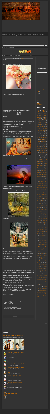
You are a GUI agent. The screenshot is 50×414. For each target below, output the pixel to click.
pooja (40, 177)
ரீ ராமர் (39, 280)
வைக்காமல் (40, 290)
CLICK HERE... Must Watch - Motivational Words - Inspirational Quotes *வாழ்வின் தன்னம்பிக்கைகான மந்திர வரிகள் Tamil (17, 55)
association (39, 167)
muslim (44, 128)
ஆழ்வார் (43, 124)
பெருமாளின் (45, 266)
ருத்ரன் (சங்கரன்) (14, 34)
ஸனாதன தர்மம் (38, 292)
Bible (41, 161)
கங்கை (46, 142)
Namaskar (46, 163)
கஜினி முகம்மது (45, 210)
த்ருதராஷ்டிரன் (45, 249)
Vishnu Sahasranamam (5, 35)
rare (43, 178)
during (45, 170)
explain (43, 137)
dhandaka (37, 170)
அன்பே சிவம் (43, 187)
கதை (45, 143)
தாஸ (37, 240)
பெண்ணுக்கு (38, 153)
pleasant (39, 177)
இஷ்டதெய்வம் (38, 202)
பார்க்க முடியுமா (45, 259)
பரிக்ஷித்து (38, 257)
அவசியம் (39, 194)
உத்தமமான (38, 203)
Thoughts (21, 34)
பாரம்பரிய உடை (41, 259)
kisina (40, 174)
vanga (39, 181)
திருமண (37, 242)
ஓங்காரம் (41, 210)
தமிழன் (38, 110)
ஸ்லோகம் (46, 118)
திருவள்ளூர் (46, 242)
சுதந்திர (38, 229)
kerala (37, 174)
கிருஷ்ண (37, 131)
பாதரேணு (41, 258)
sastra (37, 179)
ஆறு (46, 198)
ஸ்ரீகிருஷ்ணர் (38, 294)
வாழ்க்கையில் (38, 284)
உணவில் (45, 202)
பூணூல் (18, 34)
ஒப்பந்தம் (39, 209)
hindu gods (43, 172)
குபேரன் (41, 218)
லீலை (37, 281)
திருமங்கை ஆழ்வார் (44, 132)
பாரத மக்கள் (38, 259)
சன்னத (37, 225)
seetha (41, 179)
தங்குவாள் (46, 235)
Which (41, 166)
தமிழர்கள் (38, 148)
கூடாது (45, 131)
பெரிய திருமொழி (38, 266)
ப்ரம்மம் (42, 269)
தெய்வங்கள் (41, 247)
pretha (45, 177)
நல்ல (42, 251)
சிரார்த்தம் (46, 227)
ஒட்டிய (37, 209)
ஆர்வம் (44, 198)
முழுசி (37, 277)
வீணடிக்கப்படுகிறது (44, 288)
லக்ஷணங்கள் (43, 280)
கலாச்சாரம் (42, 214)
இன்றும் (42, 200)
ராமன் (38, 135)
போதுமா (41, 268)
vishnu (40, 139)
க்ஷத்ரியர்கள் (38, 224)
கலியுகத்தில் (45, 214)
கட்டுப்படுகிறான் (44, 212)
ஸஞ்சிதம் (42, 291)
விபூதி (39, 286)
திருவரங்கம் (43, 242)
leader (45, 174)
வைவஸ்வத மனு (38, 157)
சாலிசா (37, 227)
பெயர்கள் (41, 153)
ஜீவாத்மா (37, 235)
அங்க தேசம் (43, 183)
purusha (41, 178)
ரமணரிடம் (38, 279)
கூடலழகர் (43, 131)
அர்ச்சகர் (42, 190)
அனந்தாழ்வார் (45, 139)
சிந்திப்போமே (43, 227)
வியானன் (41, 286)
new (39, 176)
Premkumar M (38, 103)
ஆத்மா (40, 140)
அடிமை (41, 129)
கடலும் (41, 211)
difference (45, 121)
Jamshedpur (38, 163)
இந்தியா (42, 141)
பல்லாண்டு (40, 152)
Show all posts (22, 58)
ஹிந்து (45, 117)
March (38, 92)
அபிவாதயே (38, 188)
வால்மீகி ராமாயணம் (41, 34)
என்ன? (37, 207)
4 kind (44, 159)
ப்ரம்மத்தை (39, 269)
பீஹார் (46, 262)
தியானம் (40, 132)
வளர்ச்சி (43, 283)
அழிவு (37, 194)
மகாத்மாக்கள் (46, 270)
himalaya (40, 172)
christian (45, 168)
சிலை (41, 146)
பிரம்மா (45, 260)
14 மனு (37, 159)
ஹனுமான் (38, 119)
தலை (39, 148)
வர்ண (37, 283)
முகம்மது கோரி (43, 275)
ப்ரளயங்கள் (45, 269)
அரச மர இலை (41, 189)
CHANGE (46, 161)
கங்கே (42, 210)
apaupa (37, 167)
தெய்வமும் (41, 248)
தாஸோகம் (40, 240)
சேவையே (43, 231)
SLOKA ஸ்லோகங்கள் (35, 34)
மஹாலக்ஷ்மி (38, 155)
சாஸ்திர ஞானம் (40, 227)
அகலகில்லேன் (40, 183)
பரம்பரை (42, 120)
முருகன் (44, 155)
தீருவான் (41, 244)
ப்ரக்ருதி (45, 268)
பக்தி (40, 118)
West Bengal (39, 166)
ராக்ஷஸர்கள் (43, 279)
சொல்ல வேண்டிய (41, 233)
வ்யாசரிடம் (38, 291)
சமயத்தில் (43, 122)
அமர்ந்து (43, 188)
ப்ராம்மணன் (38, 270)
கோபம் (38, 116)
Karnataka (40, 163)
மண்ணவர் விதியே (38, 271)
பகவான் (45, 115)
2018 (38, 99)
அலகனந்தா (41, 192)
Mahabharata (38, 112)
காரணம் (37, 122)
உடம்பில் (43, 202)
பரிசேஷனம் (41, 257)
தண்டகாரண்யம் (42, 236)
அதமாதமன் (45, 185)
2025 (38, 93)
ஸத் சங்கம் (45, 291)
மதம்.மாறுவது (45, 271)
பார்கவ (46, 152)
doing (44, 170)
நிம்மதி (37, 253)
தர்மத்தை (40, 238)
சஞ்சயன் (45, 224)
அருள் (45, 189)
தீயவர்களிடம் (38, 244)
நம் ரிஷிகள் (9, 34)
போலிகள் (43, 268)
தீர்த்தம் (45, 244)
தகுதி (43, 235)
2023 (38, 95)
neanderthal (38, 176)
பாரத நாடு (46, 258)
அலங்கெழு (43, 192)
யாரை (46, 155)
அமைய (45, 188)
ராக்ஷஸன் (40, 279)
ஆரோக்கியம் (42, 198)
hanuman (46, 137)
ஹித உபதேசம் (43, 295)
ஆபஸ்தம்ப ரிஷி (11, 35)
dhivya (39, 170)
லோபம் (42, 281)
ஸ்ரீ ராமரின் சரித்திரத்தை (42, 293)
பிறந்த (42, 262)
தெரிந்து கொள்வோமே (44, 248)
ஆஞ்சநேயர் (46, 196)
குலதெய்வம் (38, 144)
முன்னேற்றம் (41, 155)
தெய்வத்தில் (38, 248)
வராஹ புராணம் (38, 282)
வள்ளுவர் (40, 135)
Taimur (40, 165)
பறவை (44, 257)
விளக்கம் (41, 121)
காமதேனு (42, 216)
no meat (41, 176)
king (39, 174)
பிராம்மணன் (45, 120)
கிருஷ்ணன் (40, 131)
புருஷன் (39, 264)
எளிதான (42, 142)
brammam (38, 137)
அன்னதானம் (40, 187)
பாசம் (42, 152)
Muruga (42, 163)
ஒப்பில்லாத (42, 209)
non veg (43, 176)
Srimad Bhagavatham (16, 35)
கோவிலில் (37, 223)
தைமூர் (37, 249)
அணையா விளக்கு (39, 185)
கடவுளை (38, 143)
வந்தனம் (38, 115)
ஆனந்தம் (43, 140)
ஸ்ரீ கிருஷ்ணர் (45, 135)
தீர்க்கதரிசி (43, 244)
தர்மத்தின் (37, 238)
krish (44, 174)
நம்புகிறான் (38, 251)
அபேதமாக (41, 188)
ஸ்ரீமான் (43, 294)
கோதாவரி (42, 222)
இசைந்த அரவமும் (38, 199)
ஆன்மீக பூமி (45, 140)
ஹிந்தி (45, 295)
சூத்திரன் (45, 122)
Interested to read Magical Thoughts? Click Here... (8, 47)
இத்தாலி (46, 199)
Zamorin (44, 166)
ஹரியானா (40, 295)
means (41, 128)
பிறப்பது (44, 262)
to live (37, 181)
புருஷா (41, 264)
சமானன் (41, 225)
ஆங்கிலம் (37, 196)
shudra (46, 179)
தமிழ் (42, 116)
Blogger (26, 406)
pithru (37, 177)
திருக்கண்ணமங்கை (45, 148)
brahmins (40, 168)
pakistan (46, 128)
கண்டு (45, 213)
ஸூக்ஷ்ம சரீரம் (45, 292)
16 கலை (39, 159)
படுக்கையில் (45, 255)
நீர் (39, 133)
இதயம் (44, 199)
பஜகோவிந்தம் (40, 255)
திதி (44, 240)
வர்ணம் (39, 283)
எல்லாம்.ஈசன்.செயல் (44, 207)
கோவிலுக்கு (40, 223)
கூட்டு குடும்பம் (38, 220)
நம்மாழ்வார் (38, 118)
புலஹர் (45, 264)
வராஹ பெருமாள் (42, 282)
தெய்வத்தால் (45, 247)
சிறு (39, 146)
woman (42, 139)
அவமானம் (45, 194)
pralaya (42, 177)
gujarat (37, 172)
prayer (44, 177)
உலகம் (39, 205)
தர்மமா (42, 238)
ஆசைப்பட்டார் (42, 196)
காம (40, 216)
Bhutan (39, 161)
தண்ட (39, 236)
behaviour (43, 167)
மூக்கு (39, 277)
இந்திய (37, 200)
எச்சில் (39, 142)
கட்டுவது (44, 213)
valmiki (45, 119)
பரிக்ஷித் (41, 133)
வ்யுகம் (40, 291)
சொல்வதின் (45, 233)
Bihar (42, 161)
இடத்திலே (42, 199)
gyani (38, 172)
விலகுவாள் (46, 286)
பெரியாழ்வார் (41, 115)
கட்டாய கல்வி (41, 212)
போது (39, 268)
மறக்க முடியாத (44, 273)
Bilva (44, 161)
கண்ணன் (43, 143)
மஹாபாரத (44, 113)
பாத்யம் (43, 258)
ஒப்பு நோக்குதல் (45, 209)
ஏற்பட (44, 142)
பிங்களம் (37, 260)
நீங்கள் (45, 253)
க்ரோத (46, 223)
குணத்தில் (37, 218)
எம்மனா (39, 207)
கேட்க (40, 220)
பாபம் (45, 133)
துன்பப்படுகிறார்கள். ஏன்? (39, 245)
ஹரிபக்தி (37, 295)
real (44, 178)
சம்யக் (45, 225)
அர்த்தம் (43, 111)
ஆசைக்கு (40, 196)
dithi (41, 170)
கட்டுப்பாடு (41, 213)
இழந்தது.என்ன (44, 201)
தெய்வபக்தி (45, 150)
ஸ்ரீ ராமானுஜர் (42, 157)
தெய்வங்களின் (38, 247)
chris (43, 168)
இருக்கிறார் (45, 141)
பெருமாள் (45, 116)
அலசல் (38, 130)
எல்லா (41, 207)
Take (41, 165)
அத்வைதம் (44, 129)
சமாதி (39, 225)
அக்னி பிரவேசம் (38, 129)
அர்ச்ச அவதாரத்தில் (38, 190)
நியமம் (39, 253)
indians (38, 128)
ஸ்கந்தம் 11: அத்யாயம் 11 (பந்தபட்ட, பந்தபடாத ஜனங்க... (42, 89)
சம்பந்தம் (43, 225)
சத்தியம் (37, 132)
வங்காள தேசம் (44, 281)
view (42, 181)
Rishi (41, 119)
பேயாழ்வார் (44, 153)
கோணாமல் (39, 222)
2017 (38, 100)
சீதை (40, 116)
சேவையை (46, 231)
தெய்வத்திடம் (41, 150)
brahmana (37, 168)
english (43, 110)
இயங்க (44, 200)
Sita (43, 121)
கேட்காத (43, 220)
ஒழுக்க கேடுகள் (38, 210)
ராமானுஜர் (24, 34)
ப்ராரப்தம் (40, 270)
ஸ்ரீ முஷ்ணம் (38, 293)
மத (43, 271)
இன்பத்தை (40, 200)
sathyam (39, 179)
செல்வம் (41, 231)
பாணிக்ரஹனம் (38, 258)
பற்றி (43, 133)
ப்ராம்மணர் (39, 154)
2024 (38, 94)
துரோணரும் (43, 245)
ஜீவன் (45, 234)
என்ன (46, 112)
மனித (45, 154)
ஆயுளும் (39, 198)
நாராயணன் (38, 120)
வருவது (45, 282)
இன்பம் (45, 130)
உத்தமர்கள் (41, 203)
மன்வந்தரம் (41, 273)
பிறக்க (40, 262)
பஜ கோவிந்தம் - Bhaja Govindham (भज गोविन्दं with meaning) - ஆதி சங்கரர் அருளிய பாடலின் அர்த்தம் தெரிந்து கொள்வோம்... (15, 367)
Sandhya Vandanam (29, 34)
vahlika (37, 139)
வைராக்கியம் (42, 290)
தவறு (41, 148)
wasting (45, 181)
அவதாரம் (41, 130)
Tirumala (45, 165)
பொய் (46, 153)
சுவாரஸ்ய (45, 229)
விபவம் (37, 286)
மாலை (37, 275)
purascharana (39, 178)
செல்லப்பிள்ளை (38, 231)
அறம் (46, 129)
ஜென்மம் (40, 235)
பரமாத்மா (43, 118)
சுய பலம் (41, 229)
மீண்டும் (40, 275)
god (43, 119)
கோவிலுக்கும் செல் (43, 223)
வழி (42, 135)
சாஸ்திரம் (37, 146)
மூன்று (41, 277)
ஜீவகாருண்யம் (42, 234)
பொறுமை (43, 126)
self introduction (43, 179)
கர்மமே (38, 214)
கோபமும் (45, 222)
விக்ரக (43, 284)
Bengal (37, 161)
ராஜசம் (45, 279)
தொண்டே (42, 249)
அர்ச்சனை (45, 190)
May (38, 91)
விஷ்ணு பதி (41, 288)
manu (39, 128)
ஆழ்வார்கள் (39, 141)
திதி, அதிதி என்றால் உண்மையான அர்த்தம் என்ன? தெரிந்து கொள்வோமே (14, 382)
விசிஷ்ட (45, 284)
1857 (41, 159)
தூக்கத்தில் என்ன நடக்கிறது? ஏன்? (44, 246)
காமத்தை (44, 216)
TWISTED (38, 165)
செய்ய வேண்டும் (44, 146)
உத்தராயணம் (44, 203)
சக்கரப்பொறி (41, 224)
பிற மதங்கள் (38, 262)
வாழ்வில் (41, 284)
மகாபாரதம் (38, 121)
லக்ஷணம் (46, 280)
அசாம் (45, 183)
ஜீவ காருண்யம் (38, 234)
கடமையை (38, 211)
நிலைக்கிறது (42, 253)
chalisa (42, 168)
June (4, 392)
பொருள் (40, 126)
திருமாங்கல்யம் (40, 242)
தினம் (45, 240)
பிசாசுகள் (40, 260)
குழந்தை (41, 144)
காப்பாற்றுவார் (38, 216)
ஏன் (38, 113)
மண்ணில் (41, 271)
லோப (39, 281)
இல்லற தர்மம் (38, 201)
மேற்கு (45, 277)
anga (45, 166)
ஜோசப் (42, 235)
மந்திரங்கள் (42, 154)
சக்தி (43, 224)
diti (42, 170)
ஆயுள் (43, 130)
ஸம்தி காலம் (41, 292)
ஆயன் (37, 198)
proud (37, 178)
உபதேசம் (37, 142)
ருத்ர (41, 280)
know (42, 174)
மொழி (45, 126)
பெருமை (38, 117)
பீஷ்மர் (38, 126)
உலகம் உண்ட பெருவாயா (42, 205)
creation (41, 137)
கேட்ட (45, 220)
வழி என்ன (45, 283)
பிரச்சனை (43, 260)
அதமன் (42, 185)
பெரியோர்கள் (42, 266)
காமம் (46, 216)
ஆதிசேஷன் (38, 140)
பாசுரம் (38, 111)
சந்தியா (41, 113)
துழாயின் (39, 246)
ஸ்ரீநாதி (41, 294)
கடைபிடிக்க (38, 212)
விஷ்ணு (38, 288)
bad (41, 167)
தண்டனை (45, 236)
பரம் (37, 152)
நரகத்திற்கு (40, 251)
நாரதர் (38, 133)
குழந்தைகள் (45, 144)
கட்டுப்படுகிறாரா (38, 213)
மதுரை (40, 117)
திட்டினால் (42, 240)
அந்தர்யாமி (38, 187)
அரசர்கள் (44, 189)
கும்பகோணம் (44, 218)
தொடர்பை (39, 249)
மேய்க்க (43, 277)
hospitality (45, 172)
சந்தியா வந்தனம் (4, 34)
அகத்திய (37, 183)
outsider (45, 176)
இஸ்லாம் (41, 202)
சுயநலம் (43, 229)
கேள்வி (40, 122)
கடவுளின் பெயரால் (44, 211)
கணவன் (41, 143)
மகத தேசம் (43, 270)
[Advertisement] (25, 25)
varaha (41, 181)
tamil (38, 124)
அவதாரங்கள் (42, 194)
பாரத (44, 152)
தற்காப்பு (44, 238)
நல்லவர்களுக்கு (45, 251)
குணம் (39, 218)
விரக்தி (43, 286)
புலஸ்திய (43, 264)
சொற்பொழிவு (38, 233)
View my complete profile (39, 104)
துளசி (37, 246)
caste (39, 137)
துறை (45, 245)
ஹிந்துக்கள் (42, 112)
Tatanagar (43, 165)
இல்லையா (41, 201)
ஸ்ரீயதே (45, 294)
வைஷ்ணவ (45, 290)
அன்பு (40, 124)
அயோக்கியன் (38, 189)
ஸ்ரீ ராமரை (46, 293)
